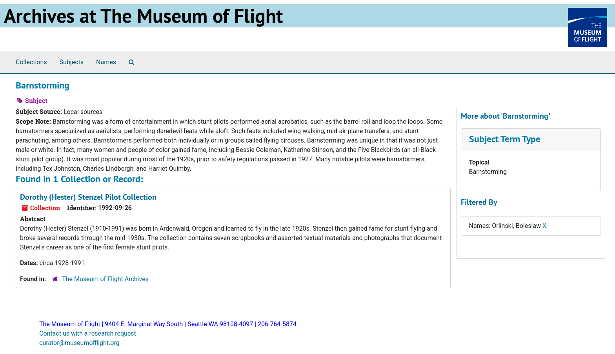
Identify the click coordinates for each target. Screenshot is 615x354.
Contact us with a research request (87, 333)
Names (106, 62)
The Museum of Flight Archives (105, 279)
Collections (31, 62)
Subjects (72, 62)
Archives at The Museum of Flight (143, 16)
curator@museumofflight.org (79, 343)
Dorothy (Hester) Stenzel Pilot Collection (88, 197)
